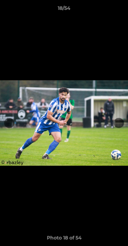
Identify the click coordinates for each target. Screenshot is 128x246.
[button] (120, 10)
